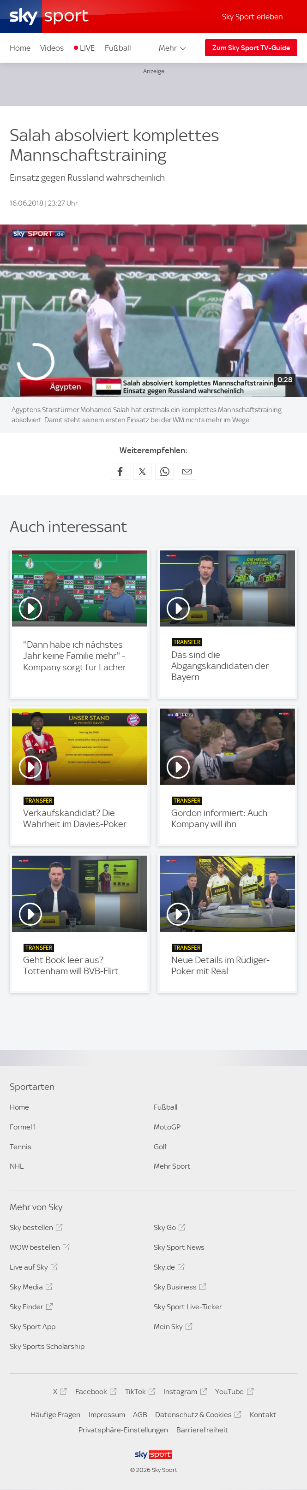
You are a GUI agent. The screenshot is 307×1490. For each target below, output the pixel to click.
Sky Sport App (32, 1326)
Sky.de (168, 1269)
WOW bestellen (38, 1249)
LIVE (87, 48)
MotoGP (167, 1127)
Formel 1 (23, 1127)
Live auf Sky (32, 1269)
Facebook (94, 1393)
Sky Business (179, 1289)
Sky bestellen (35, 1229)
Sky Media (30, 1289)
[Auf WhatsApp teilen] (165, 471)
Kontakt (263, 1414)
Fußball (118, 48)
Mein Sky (172, 1328)
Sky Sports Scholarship (47, 1346)
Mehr (173, 48)
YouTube (233, 1393)
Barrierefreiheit (202, 1429)
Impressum (107, 1414)
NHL (17, 1166)
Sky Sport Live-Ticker (188, 1306)
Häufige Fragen (55, 1414)
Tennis (20, 1146)
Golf (160, 1146)
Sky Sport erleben (252, 16)
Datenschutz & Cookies (197, 1416)
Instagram (183, 1393)
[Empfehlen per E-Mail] (187, 471)
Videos (52, 48)
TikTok (139, 1393)
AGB (140, 1414)
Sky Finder (30, 1308)
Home (20, 48)
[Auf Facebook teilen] (120, 471)
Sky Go (168, 1229)
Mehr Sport (172, 1166)
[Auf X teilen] (142, 471)
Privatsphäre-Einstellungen (123, 1429)
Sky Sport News (179, 1247)
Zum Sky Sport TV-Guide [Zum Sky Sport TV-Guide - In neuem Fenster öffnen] (251, 48)
